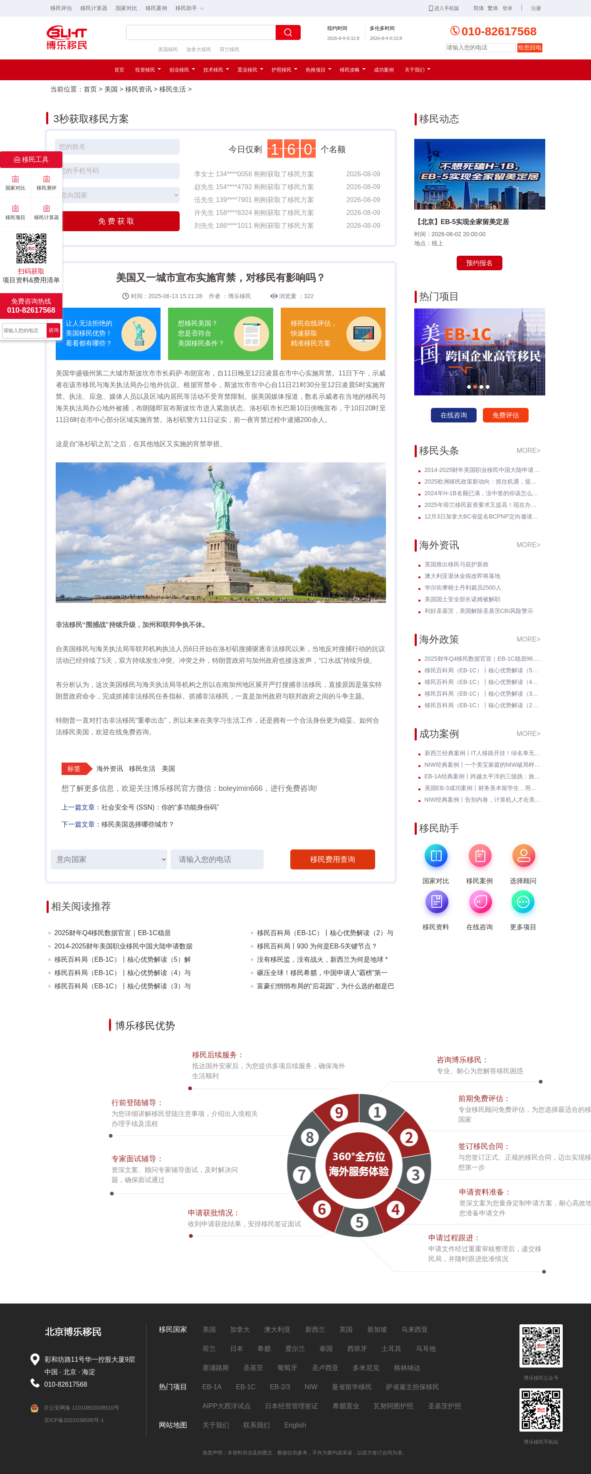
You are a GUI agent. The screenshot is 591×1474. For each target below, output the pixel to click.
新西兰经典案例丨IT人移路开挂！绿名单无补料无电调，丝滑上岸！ (483, 753)
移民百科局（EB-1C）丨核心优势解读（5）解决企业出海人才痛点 (122, 961)
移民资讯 (138, 89)
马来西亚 (414, 1329)
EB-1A (212, 1386)
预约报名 (479, 263)
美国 (111, 89)
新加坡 (377, 1329)
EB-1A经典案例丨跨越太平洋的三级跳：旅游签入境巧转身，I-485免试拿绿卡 (483, 776)
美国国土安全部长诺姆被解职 (462, 599)
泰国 (326, 1348)
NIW (310, 1386)
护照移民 (284, 70)
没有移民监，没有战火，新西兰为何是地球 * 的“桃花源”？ (322, 961)
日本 (236, 1348)
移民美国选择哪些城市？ (138, 824)
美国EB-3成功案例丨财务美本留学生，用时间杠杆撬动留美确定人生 (483, 788)
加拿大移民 (198, 49)
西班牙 (357, 1348)
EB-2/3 (280, 1386)
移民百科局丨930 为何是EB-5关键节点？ (317, 946)
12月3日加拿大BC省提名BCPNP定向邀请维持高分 (483, 516)
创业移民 (182, 70)
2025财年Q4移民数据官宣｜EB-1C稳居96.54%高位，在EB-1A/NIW (112, 934)
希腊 (264, 1348)
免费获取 (117, 221)
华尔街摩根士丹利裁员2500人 (463, 587)
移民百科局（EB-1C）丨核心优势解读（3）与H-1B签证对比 (122, 988)
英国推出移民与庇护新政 (457, 564)
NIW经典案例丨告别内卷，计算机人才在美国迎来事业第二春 (483, 799)
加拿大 (240, 1329)
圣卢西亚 (325, 1367)
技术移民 (216, 70)
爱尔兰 (295, 1348)
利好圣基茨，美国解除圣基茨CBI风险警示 (479, 610)
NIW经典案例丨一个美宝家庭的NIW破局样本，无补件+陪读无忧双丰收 (483, 764)
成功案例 (384, 70)
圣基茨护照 (444, 1406)
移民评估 (61, 8)
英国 (346, 1329)
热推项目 (318, 70)
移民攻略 (353, 70)
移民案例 (156, 8)
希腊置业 (346, 1406)
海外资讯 (109, 768)
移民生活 (172, 89)
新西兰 (315, 1329)
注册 (536, 8)
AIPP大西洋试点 (227, 1406)
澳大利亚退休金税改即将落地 (462, 576)
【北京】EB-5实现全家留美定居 (461, 221)
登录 (507, 8)
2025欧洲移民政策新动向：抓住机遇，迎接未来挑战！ (483, 481)
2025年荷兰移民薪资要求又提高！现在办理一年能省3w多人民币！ (483, 504)
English (295, 1425)
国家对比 (126, 8)
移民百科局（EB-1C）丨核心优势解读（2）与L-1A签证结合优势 (325, 934)
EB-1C (245, 1386)
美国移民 (168, 49)
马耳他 (426, 1348)
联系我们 (256, 1425)
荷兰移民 (230, 49)
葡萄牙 (287, 1367)
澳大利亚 (277, 1329)
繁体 (492, 8)
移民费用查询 (332, 859)
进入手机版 (444, 8)
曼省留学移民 (352, 1386)
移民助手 (192, 7)
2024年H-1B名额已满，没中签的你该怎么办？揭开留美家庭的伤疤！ (483, 493)
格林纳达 (407, 1367)
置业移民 (250, 70)
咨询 (54, 330)
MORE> (528, 450)
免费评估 (505, 415)
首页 (119, 70)
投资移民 (148, 70)
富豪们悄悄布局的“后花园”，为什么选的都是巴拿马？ (326, 988)
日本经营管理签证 (291, 1406)
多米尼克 (366, 1367)
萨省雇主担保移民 (412, 1386)
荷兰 (209, 1348)
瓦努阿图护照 (393, 1406)
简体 (478, 8)
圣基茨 (253, 1367)
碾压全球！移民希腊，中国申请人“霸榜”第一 (322, 972)
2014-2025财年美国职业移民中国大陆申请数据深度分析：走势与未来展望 (123, 948)
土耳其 (391, 1348)
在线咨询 (453, 415)
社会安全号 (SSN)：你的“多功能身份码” (160, 807)
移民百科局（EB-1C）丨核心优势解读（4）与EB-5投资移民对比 (122, 974)
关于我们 (417, 70)
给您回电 (530, 47)
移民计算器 (93, 8)
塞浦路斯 (216, 1367)
